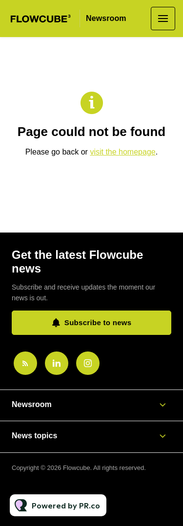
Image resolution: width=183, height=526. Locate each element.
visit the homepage (122, 152)
